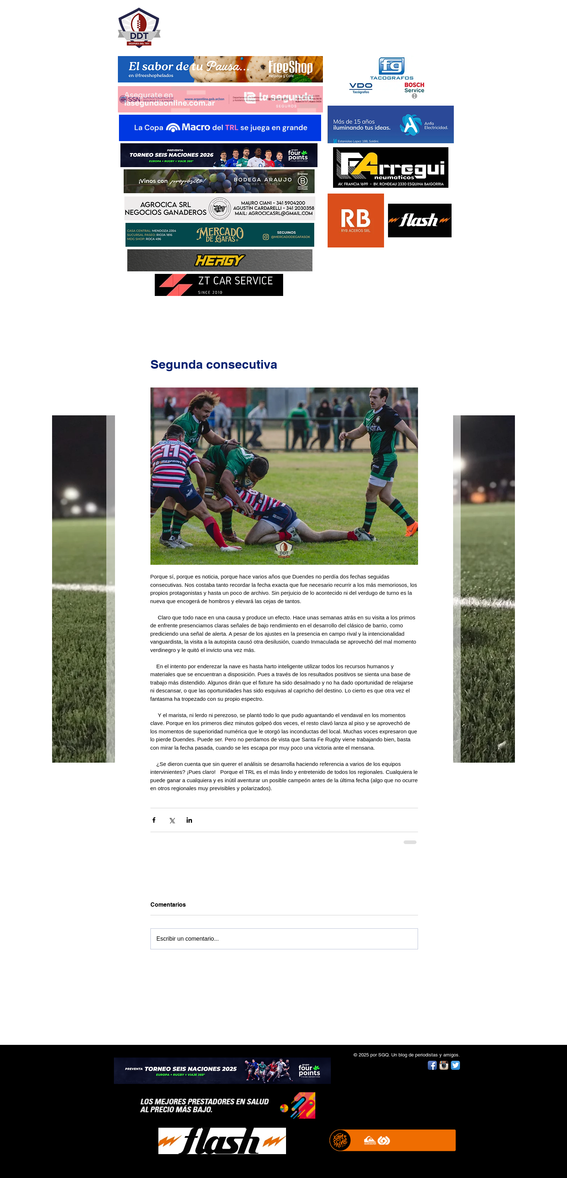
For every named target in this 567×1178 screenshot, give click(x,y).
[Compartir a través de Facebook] (153, 820)
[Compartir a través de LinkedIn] (189, 820)
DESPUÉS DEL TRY (215, 24)
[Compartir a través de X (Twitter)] (171, 820)
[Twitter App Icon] (455, 1065)
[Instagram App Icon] (443, 1065)
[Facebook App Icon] (432, 1065)
